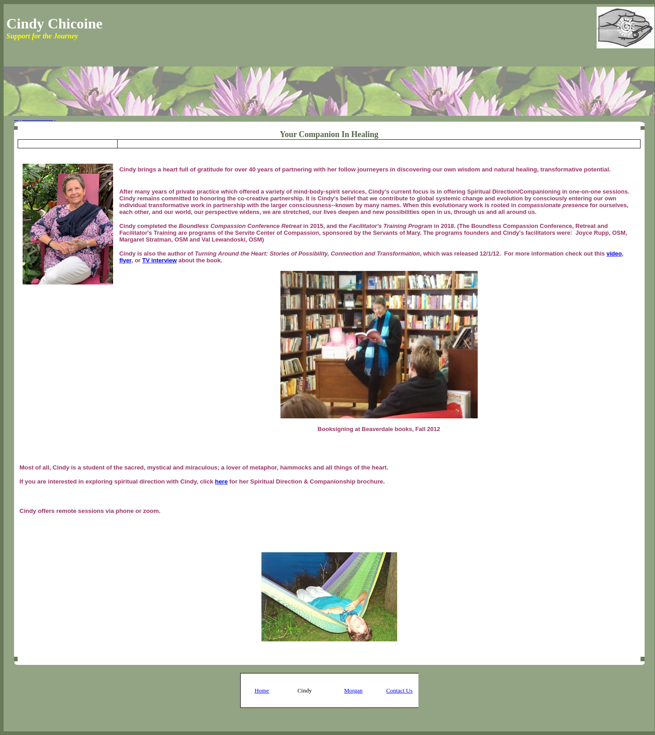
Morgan (353, 690)
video (614, 253)
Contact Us (399, 690)
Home (262, 690)
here (221, 481)
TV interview (159, 260)
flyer (125, 260)
